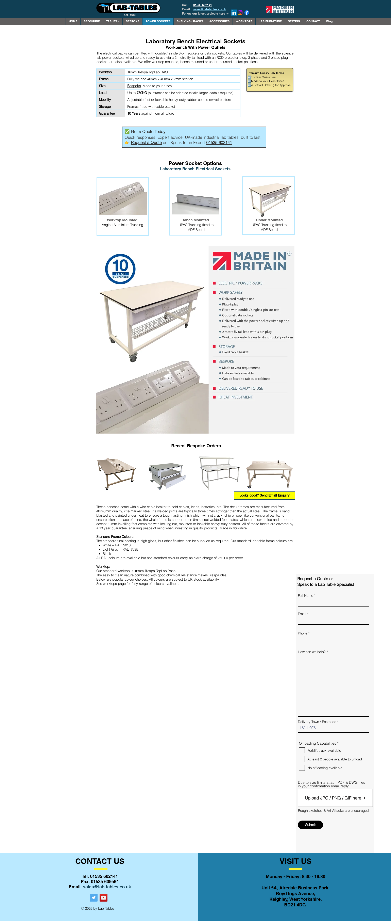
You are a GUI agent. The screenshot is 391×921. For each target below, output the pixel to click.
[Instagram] (240, 13)
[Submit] (310, 825)
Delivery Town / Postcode (317, 721)
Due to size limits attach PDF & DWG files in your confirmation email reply (331, 784)
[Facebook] (247, 13)
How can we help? (312, 651)
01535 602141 (202, 5)
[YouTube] (103, 898)
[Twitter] (94, 898)
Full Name (305, 595)
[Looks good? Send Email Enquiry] (264, 495)
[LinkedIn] (234, 13)
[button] (112, 21)
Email (302, 613)
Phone (302, 633)
